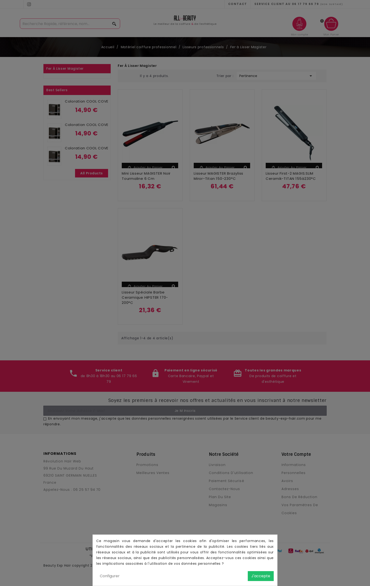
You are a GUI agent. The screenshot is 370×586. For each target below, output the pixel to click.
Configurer (110, 576)
